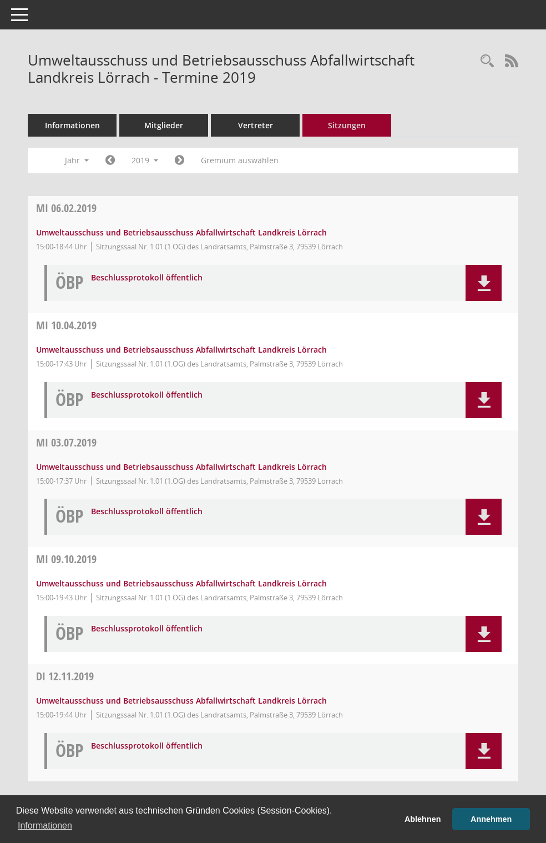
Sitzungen (347, 125)
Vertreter (255, 125)
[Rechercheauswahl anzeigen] (487, 61)
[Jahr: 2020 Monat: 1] (179, 160)
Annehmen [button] (491, 819)
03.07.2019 (66, 442)
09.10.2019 (66, 558)
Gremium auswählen (240, 160)
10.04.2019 (66, 325)
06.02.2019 (66, 207)
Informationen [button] (45, 825)
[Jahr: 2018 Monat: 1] (110, 160)
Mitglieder (163, 125)
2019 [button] (145, 160)
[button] (484, 283)
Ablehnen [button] (423, 819)
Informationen (72, 125)
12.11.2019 (65, 676)
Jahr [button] (77, 160)
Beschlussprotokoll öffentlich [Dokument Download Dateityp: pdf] (147, 278)
